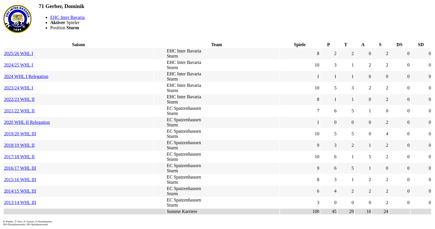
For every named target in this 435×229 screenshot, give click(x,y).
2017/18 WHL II (19, 156)
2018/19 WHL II (19, 145)
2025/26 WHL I (18, 53)
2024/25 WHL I (18, 64)
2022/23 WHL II (19, 99)
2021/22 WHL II (19, 110)
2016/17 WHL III (20, 168)
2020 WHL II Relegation (27, 122)
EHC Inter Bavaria (67, 17)
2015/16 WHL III (20, 179)
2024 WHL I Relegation (26, 76)
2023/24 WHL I (18, 87)
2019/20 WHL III (20, 133)
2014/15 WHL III (20, 191)
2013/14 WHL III (20, 202)
